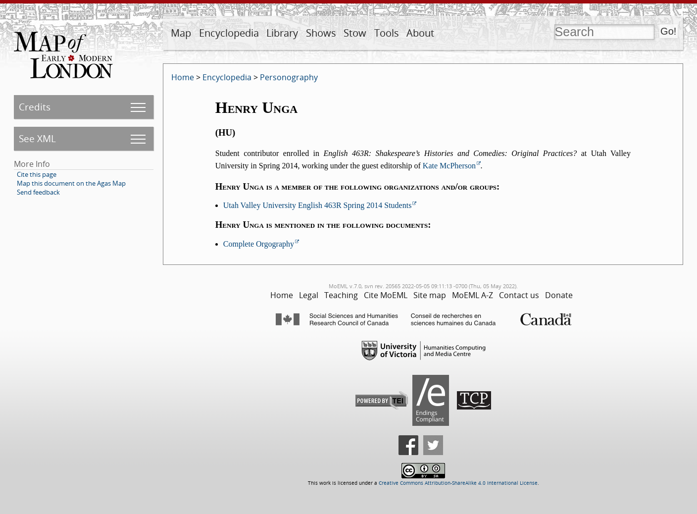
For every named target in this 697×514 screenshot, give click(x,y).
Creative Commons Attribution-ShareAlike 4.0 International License (458, 483)
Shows (321, 33)
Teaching (341, 295)
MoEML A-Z (472, 295)
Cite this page (36, 174)
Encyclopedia (229, 33)
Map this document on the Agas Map (71, 183)
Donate (559, 295)
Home (182, 77)
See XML (37, 138)
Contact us (519, 295)
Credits (34, 106)
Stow (355, 33)
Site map (429, 295)
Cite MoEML (385, 295)
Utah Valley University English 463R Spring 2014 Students (317, 205)
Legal (308, 295)
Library (282, 33)
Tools (386, 33)
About (420, 33)
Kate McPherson (449, 165)
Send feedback (38, 192)
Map (181, 33)
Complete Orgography (258, 244)
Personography (289, 77)
